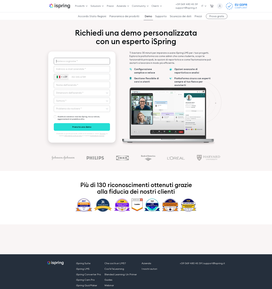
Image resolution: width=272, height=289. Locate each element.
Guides (108, 279)
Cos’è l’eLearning (114, 268)
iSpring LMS (83, 268)
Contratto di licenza (97, 136)
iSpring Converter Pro (88, 274)
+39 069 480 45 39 (187, 4)
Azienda (146, 263)
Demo (148, 16)
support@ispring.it (186, 7)
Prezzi (110, 5)
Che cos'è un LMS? (115, 263)
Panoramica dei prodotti (124, 16)
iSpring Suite (83, 263)
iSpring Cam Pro (85, 279)
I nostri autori (149, 268)
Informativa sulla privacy (73, 136)
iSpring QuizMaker (86, 285)
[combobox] (61, 77)
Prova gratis (216, 16)
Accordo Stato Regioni (92, 16)
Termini (102, 133)
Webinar (109, 285)
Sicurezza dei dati (180, 16)
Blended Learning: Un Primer (120, 274)
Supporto (161, 16)
